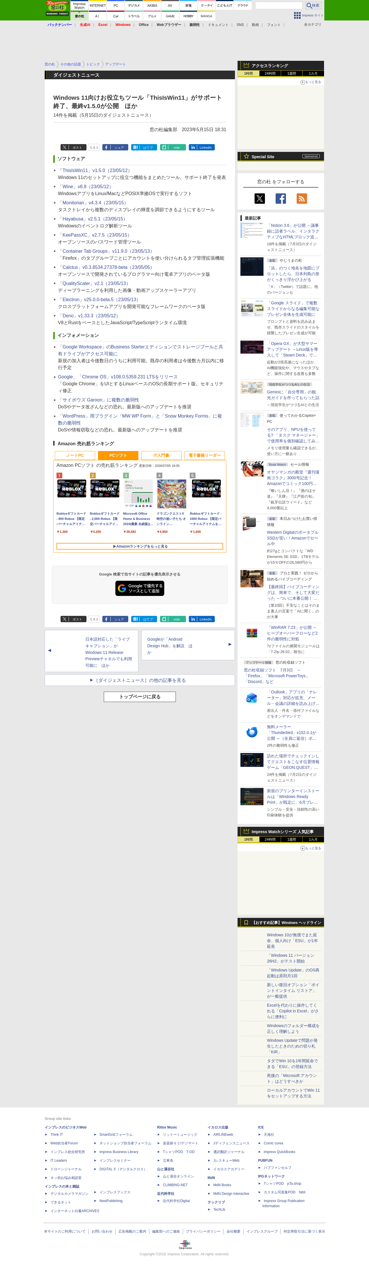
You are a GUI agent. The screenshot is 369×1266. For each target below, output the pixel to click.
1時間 (248, 73)
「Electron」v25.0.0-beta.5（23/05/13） (99, 299)
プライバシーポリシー (203, 1231)
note (177, 147)
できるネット (60, 1202)
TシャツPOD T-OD (179, 1152)
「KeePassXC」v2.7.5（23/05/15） (95, 235)
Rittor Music (167, 1127)
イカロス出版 (218, 1127)
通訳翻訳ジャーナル (228, 1152)
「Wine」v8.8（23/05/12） (86, 186)
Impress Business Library (118, 1152)
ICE (261, 1127)
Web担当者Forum (64, 1143)
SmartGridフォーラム (116, 1135)
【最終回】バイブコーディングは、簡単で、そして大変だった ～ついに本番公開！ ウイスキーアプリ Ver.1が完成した (293, 598)
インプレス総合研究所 (67, 1152)
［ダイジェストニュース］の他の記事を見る (140, 680)
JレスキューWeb (226, 1161)
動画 (255, 25)
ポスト (77, 147)
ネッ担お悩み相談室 (66, 1178)
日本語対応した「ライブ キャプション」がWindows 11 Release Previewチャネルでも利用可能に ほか (108, 652)
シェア (119, 147)
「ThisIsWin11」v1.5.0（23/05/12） (95, 170)
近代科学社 (165, 1194)
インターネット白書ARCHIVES (74, 1211)
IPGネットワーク (271, 1176)
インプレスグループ (262, 1231)
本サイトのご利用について (65, 1231)
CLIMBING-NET (175, 1185)
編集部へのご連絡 (166, 1231)
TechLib (219, 1209)
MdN (211, 1178)
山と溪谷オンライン (178, 1176)
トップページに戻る (140, 696)
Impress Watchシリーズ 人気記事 (283, 831)
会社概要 (233, 1231)
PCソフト (118, 455)
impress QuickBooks (279, 1152)
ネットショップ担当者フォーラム (125, 1143)
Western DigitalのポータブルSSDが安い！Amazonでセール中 (293, 538)
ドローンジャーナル (66, 1169)
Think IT (56, 1135)
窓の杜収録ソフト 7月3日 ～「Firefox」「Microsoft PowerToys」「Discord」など (277, 676)
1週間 (291, 73)
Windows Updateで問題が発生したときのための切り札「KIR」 (292, 1046)
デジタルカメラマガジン (69, 1194)
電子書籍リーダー (205, 455)
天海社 (269, 1135)
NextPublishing (111, 1201)
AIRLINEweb (223, 1135)
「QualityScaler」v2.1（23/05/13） (94, 283)
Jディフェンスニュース (231, 1143)
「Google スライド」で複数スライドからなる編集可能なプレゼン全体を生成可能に (293, 309)
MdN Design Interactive (231, 1194)
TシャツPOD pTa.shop (282, 1184)
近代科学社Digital (176, 1201)
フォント (274, 25)
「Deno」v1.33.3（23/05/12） (89, 315)
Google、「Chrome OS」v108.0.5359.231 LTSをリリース (118, 376)
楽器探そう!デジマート (180, 1143)
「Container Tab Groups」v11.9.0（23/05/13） (106, 251)
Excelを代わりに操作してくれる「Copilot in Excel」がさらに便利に (293, 1011)
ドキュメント (218, 25)
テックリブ (216, 1202)
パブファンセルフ (277, 1168)
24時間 (270, 73)
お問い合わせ (102, 1231)
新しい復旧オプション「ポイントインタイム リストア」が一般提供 (293, 990)
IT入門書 (161, 455)
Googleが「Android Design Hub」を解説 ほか (170, 646)
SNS (240, 25)
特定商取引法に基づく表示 (304, 1231)
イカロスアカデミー (228, 1169)
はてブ (148, 147)
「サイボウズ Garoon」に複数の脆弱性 (98, 399)
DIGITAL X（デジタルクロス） (123, 1169)
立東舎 (168, 1161)
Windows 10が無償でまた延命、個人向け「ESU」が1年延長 (292, 941)
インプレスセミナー (115, 1161)
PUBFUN (265, 1161)
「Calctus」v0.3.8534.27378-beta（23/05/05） (106, 267)
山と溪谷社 (165, 1169)
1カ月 (313, 73)
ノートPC (75, 455)
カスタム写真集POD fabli (284, 1192)
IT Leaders (58, 1161)
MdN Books (222, 1185)
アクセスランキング (270, 65)
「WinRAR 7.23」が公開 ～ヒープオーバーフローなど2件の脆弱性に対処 (292, 633)
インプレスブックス (115, 1192)
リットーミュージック (180, 1135)
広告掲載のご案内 (132, 1231)
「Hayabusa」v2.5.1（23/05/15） (93, 218)
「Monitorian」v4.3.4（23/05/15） (93, 202)
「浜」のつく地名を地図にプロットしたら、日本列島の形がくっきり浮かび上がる (293, 274)
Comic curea (273, 1143)
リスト (94, 147)
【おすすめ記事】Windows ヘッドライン (286, 923)
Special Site (263, 156)
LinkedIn (206, 147)
